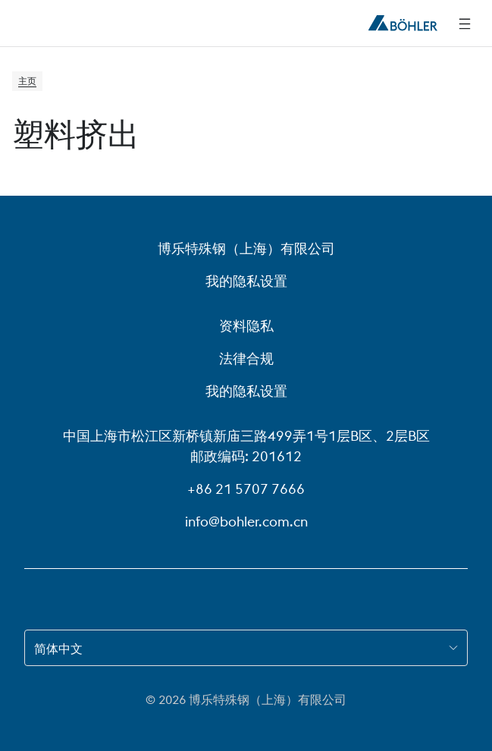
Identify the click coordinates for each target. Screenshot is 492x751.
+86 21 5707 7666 (246, 489)
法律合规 (246, 358)
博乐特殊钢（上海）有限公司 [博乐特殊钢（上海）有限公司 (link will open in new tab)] (246, 248)
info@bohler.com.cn (246, 521)
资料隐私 (246, 326)
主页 (27, 80)
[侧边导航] (465, 23)
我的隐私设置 (246, 281)
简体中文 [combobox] (58, 648)
